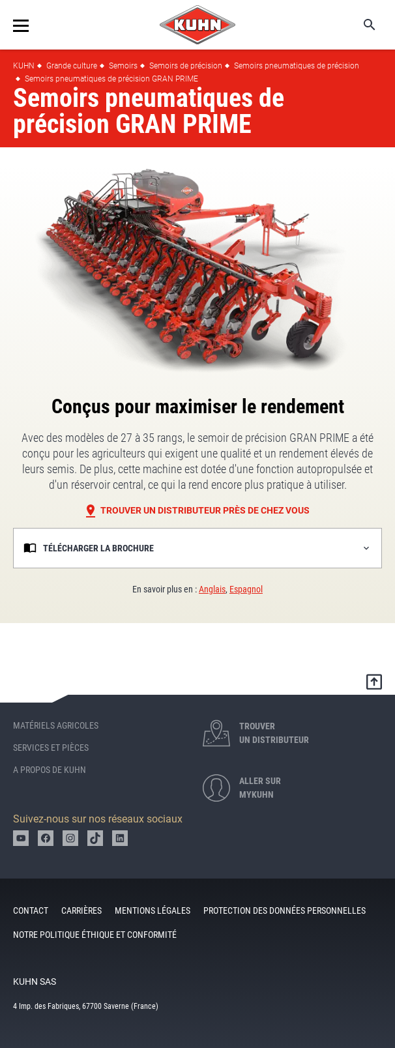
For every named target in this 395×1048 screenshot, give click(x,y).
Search (360, 25)
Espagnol (246, 589)
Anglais (212, 589)
